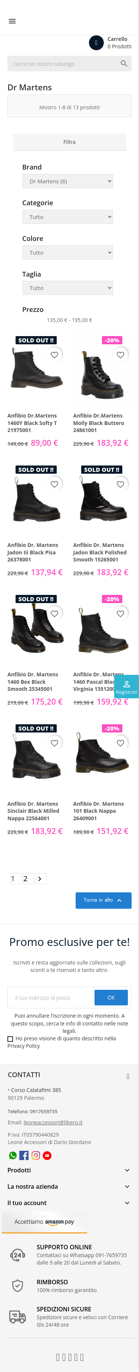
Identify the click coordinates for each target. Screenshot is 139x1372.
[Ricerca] (69, 63)
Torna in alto (103, 900)
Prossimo (40, 879)
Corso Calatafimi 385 (36, 1090)
